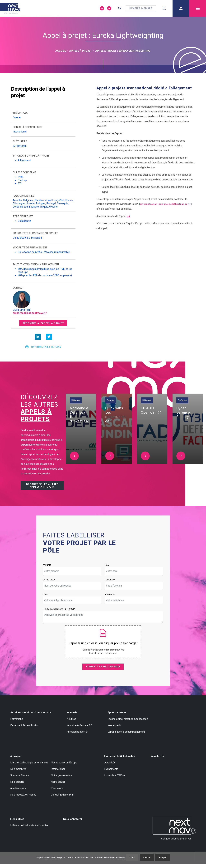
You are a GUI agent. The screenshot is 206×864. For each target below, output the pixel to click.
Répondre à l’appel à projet (43, 323)
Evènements (111, 768)
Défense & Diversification (24, 725)
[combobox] (164, 8)
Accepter (163, 857)
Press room (57, 788)
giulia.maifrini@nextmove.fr (30, 313)
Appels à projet (117, 712)
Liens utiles (17, 819)
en (119, 8)
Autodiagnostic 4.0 (77, 731)
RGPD (132, 857)
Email (45, 594)
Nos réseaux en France (23, 794)
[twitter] (49, 337)
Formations (16, 718)
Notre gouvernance (61, 775)
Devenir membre (140, 8)
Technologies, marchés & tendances (128, 718)
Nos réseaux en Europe (64, 762)
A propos (15, 756)
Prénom (47, 565)
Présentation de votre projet (58, 609)
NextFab (71, 718)
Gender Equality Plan (62, 794)
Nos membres (18, 768)
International (58, 768)
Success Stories (19, 775)
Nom (107, 565)
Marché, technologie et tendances (29, 762)
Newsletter (157, 756)
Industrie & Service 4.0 (79, 725)
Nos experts (115, 725)
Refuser (146, 857)
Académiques (18, 788)
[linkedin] (38, 337)
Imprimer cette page (43, 346)
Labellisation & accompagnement (126, 731)
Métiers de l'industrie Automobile (29, 825)
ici (128, 216)
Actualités (110, 762)
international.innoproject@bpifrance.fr (165, 204)
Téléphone (110, 594)
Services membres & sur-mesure (30, 712)
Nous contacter (72, 819)
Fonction (109, 580)
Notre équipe (58, 781)
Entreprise (48, 580)
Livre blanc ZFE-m (114, 775)
